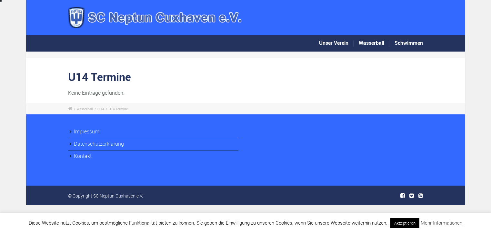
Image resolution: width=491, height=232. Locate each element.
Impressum (86, 131)
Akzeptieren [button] (405, 223)
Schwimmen (409, 42)
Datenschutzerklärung (99, 143)
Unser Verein (333, 43)
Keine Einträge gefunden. (96, 92)
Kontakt (83, 156)
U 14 (100, 109)
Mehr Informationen (441, 222)
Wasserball (371, 42)
